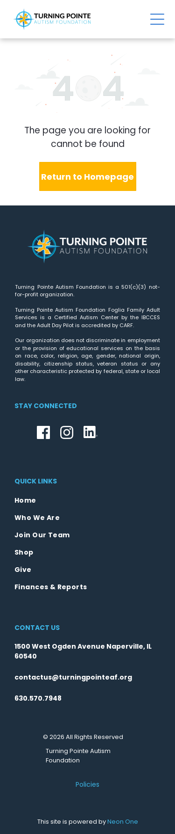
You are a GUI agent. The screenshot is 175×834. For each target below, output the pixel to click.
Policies (87, 784)
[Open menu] (157, 19)
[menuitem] (87, 500)
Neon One (122, 821)
